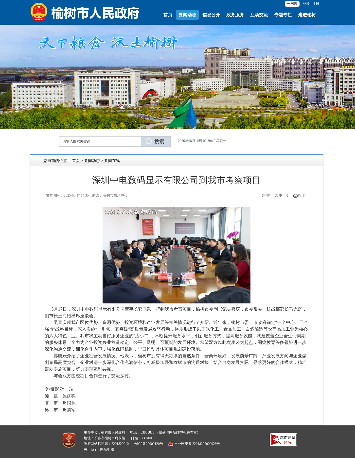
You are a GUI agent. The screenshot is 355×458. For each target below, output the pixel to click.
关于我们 (91, 449)
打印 (301, 195)
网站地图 (107, 449)
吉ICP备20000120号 (148, 444)
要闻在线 (112, 161)
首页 (167, 14)
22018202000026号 (206, 444)
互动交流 (259, 14)
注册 (315, 4)
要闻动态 (187, 14)
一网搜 (292, 4)
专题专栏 (283, 14)
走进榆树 (307, 14)
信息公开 (211, 14)
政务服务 (235, 14)
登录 (306, 4)
